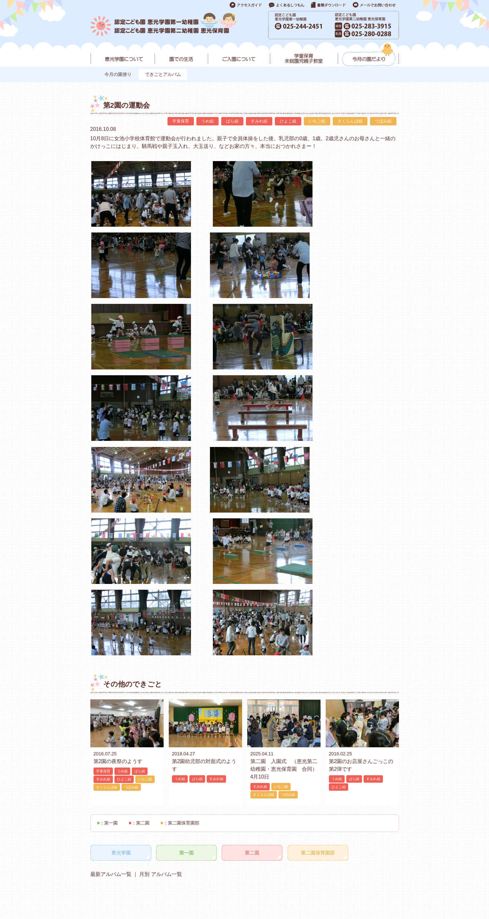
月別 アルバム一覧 (160, 734)
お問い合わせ (305, 895)
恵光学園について (122, 55)
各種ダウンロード (382, 895)
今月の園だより (368, 55)
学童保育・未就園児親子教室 (304, 55)
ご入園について (239, 55)
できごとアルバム (165, 74)
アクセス (154, 896)
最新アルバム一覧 (110, 734)
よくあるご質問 (341, 895)
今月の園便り (118, 74)
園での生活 (181, 55)
